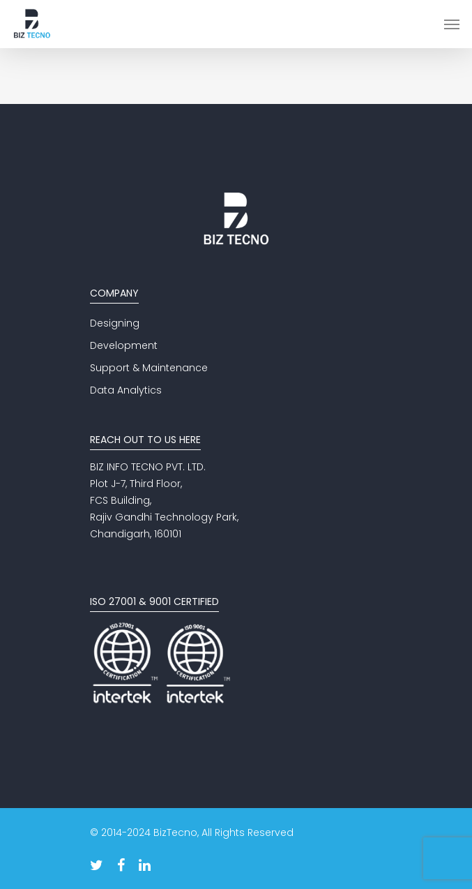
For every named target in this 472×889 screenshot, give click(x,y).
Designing (114, 323)
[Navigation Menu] (451, 24)
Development (124, 345)
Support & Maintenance (149, 368)
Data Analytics (126, 390)
